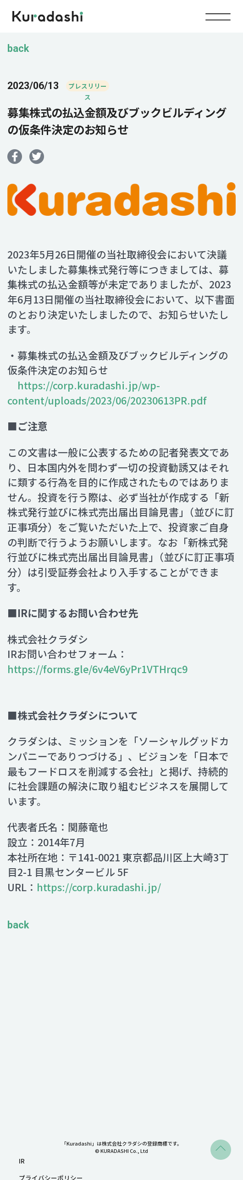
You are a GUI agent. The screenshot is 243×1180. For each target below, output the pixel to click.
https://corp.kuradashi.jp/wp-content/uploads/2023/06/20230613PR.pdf (107, 393)
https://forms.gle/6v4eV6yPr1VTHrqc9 (97, 669)
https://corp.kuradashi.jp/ (99, 887)
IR (22, 1160)
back (18, 49)
